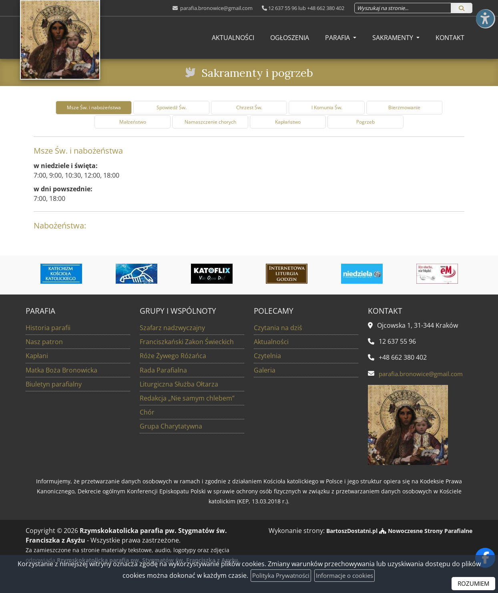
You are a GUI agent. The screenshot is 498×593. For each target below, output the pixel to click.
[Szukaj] (461, 8)
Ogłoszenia (289, 37)
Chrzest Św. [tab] (249, 107)
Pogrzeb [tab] (365, 121)
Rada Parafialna (163, 369)
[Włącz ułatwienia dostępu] (484, 13)
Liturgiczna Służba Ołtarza (179, 383)
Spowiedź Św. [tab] (172, 107)
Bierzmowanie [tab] (404, 107)
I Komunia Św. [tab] (326, 107)
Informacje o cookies (347, 575)
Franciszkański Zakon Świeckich (187, 341)
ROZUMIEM (472, 583)
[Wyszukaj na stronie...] (402, 8)
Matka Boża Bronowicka (61, 369)
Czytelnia (267, 355)
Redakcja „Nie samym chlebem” (187, 397)
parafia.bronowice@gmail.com (216, 8)
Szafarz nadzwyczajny (172, 327)
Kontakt (450, 37)
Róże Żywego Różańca (173, 355)
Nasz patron (44, 341)
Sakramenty (393, 37)
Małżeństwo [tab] (132, 121)
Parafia (338, 37)
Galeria (264, 369)
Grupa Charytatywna (171, 425)
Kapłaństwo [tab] (288, 121)
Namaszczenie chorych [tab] (210, 121)
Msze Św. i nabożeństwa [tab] (94, 107)
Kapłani (37, 355)
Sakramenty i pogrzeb (257, 72)
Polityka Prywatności (278, 575)
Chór (147, 411)
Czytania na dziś (278, 327)
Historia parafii (48, 327)
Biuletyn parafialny (54, 383)
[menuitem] (233, 38)
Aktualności (233, 37)
